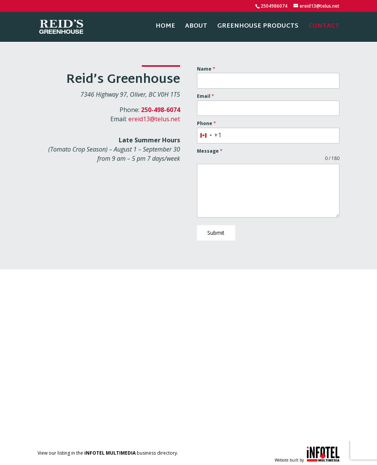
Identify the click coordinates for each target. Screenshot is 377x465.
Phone (206, 123)
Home (165, 28)
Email (205, 96)
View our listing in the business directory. (108, 450)
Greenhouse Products (257, 28)
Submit (216, 232)
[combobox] (209, 135)
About (196, 28)
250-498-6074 (160, 110)
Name (206, 69)
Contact (323, 28)
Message (210, 151)
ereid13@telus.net (154, 119)
